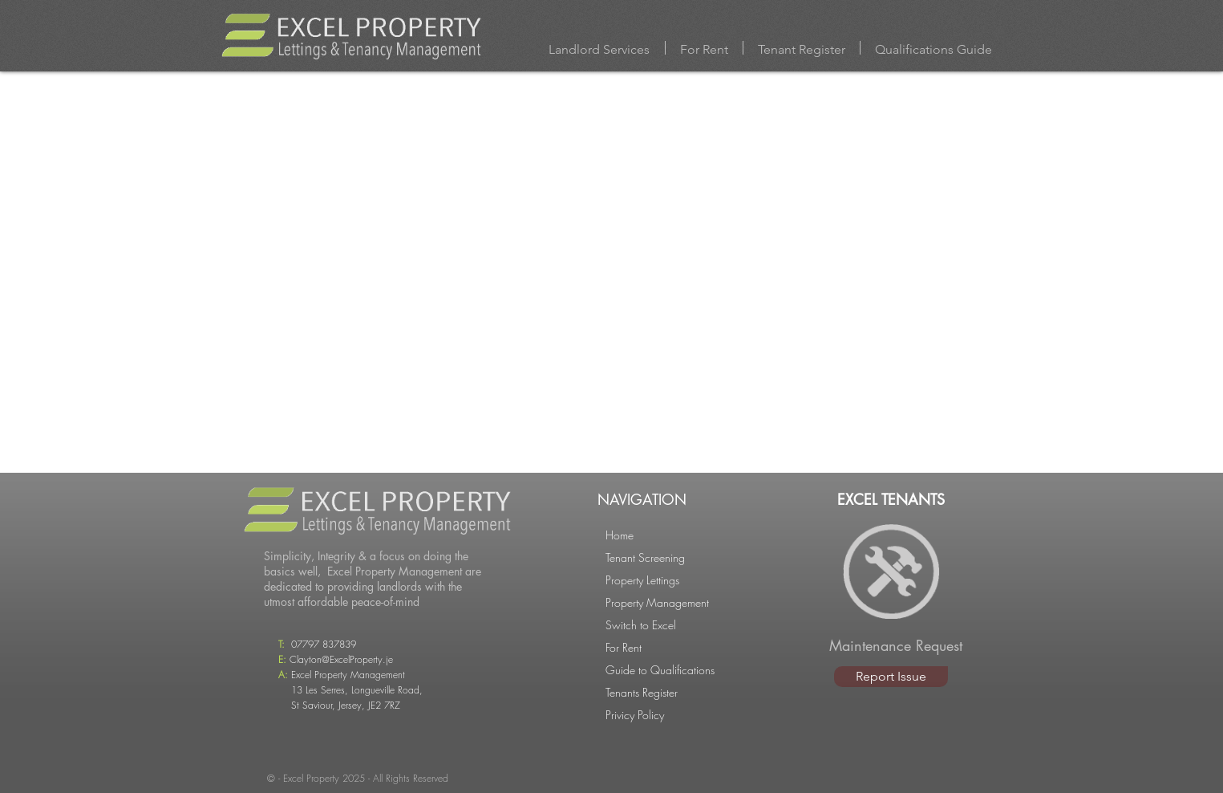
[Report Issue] (891, 676)
